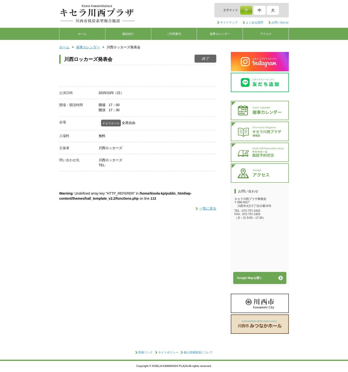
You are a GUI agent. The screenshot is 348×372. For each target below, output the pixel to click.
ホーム (82, 34)
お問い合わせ (280, 22)
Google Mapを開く (249, 278)
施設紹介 (128, 34)
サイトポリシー (168, 352)
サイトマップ (229, 22)
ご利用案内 (174, 34)
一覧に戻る (207, 208)
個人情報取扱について (198, 352)
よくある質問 (254, 22)
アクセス (266, 34)
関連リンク (145, 352)
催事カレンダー (220, 34)
